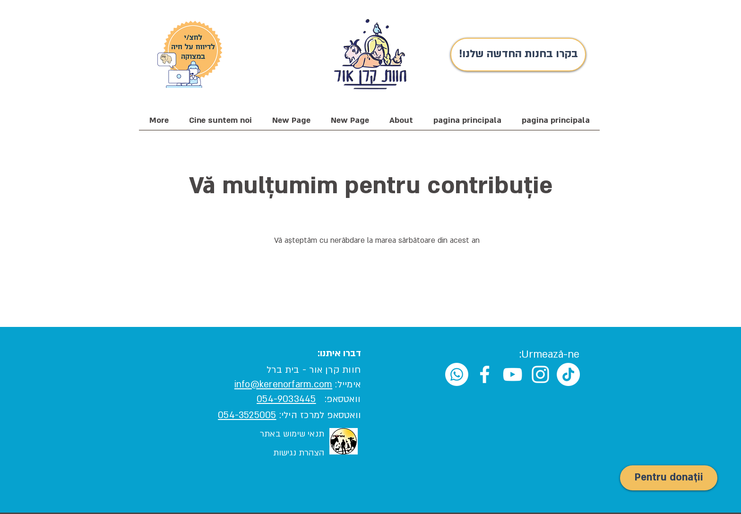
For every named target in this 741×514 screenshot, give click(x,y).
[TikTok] (568, 374)
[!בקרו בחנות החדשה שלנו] (518, 54)
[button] (220, 123)
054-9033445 (286, 399)
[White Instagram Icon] (540, 374)
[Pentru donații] (668, 477)
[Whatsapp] (456, 374)
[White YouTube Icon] (512, 374)
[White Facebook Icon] (484, 374)
